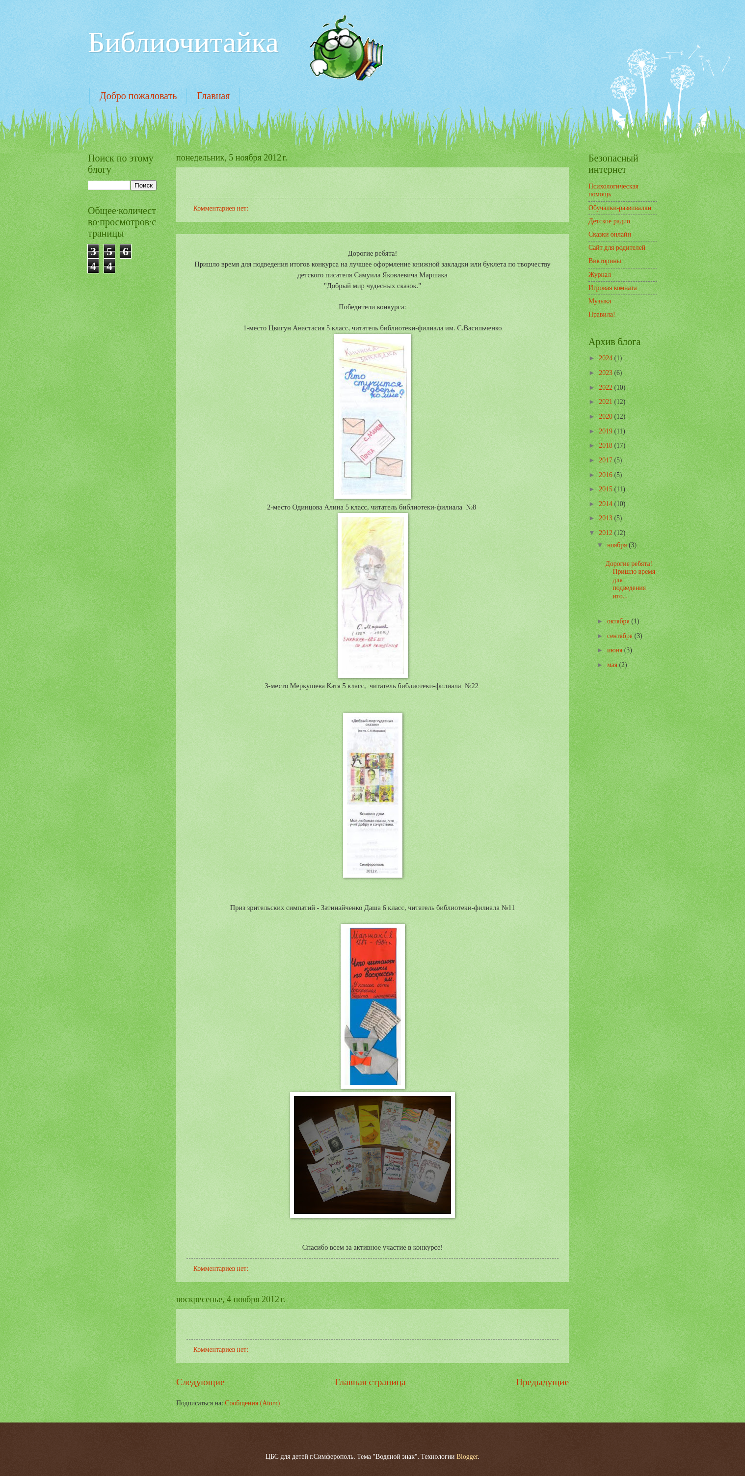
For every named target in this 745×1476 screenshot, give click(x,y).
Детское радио (609, 221)
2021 (606, 401)
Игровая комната (612, 288)
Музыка (599, 301)
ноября (618, 545)
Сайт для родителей (616, 247)
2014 (606, 504)
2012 (606, 533)
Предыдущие (542, 1382)
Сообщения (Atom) (252, 1403)
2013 (606, 518)
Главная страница (370, 1382)
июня (615, 650)
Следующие (200, 1382)
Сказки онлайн (609, 234)
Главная (213, 95)
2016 (606, 475)
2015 (606, 489)
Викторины (604, 261)
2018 (606, 445)
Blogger (467, 1456)
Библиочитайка (183, 42)
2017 (606, 460)
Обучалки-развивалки (619, 208)
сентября (621, 636)
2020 (606, 416)
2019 (606, 431)
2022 (606, 387)
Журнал (599, 274)
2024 (606, 358)
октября (619, 621)
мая (613, 665)
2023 (606, 372)
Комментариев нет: (221, 208)
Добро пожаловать (138, 95)
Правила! (601, 314)
